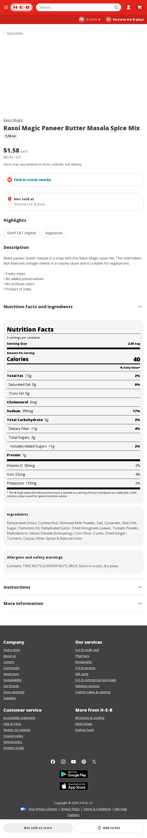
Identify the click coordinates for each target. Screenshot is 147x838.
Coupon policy (13, 736)
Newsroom (11, 674)
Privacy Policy (70, 809)
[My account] (128, 7)
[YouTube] (73, 761)
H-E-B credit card (87, 650)
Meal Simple (83, 724)
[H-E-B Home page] (21, 7)
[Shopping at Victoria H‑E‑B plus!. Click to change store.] (125, 19)
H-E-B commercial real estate (95, 680)
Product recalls (13, 748)
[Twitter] (94, 761)
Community (11, 668)
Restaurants (83, 662)
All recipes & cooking (89, 718)
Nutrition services (87, 686)
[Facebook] (53, 761)
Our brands (11, 686)
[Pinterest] (84, 761)
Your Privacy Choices (42, 809)
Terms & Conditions (97, 809)
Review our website (17, 730)
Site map (121, 809)
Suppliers (9, 698)
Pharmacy (82, 656)
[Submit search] (116, 7)
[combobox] (74, 7)
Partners (74, 815)
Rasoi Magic (13, 120)
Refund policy (12, 742)
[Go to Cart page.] (140, 7)
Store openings (13, 692)
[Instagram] (63, 761)
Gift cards (82, 674)
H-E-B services (85, 668)
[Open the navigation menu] (6, 7)
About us (9, 656)
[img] (73, 77)
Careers (8, 662)
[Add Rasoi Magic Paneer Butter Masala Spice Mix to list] (109, 828)
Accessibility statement (19, 718)
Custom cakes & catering (92, 692)
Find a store (11, 650)
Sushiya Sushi (84, 730)
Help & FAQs (12, 724)
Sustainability (12, 680)
